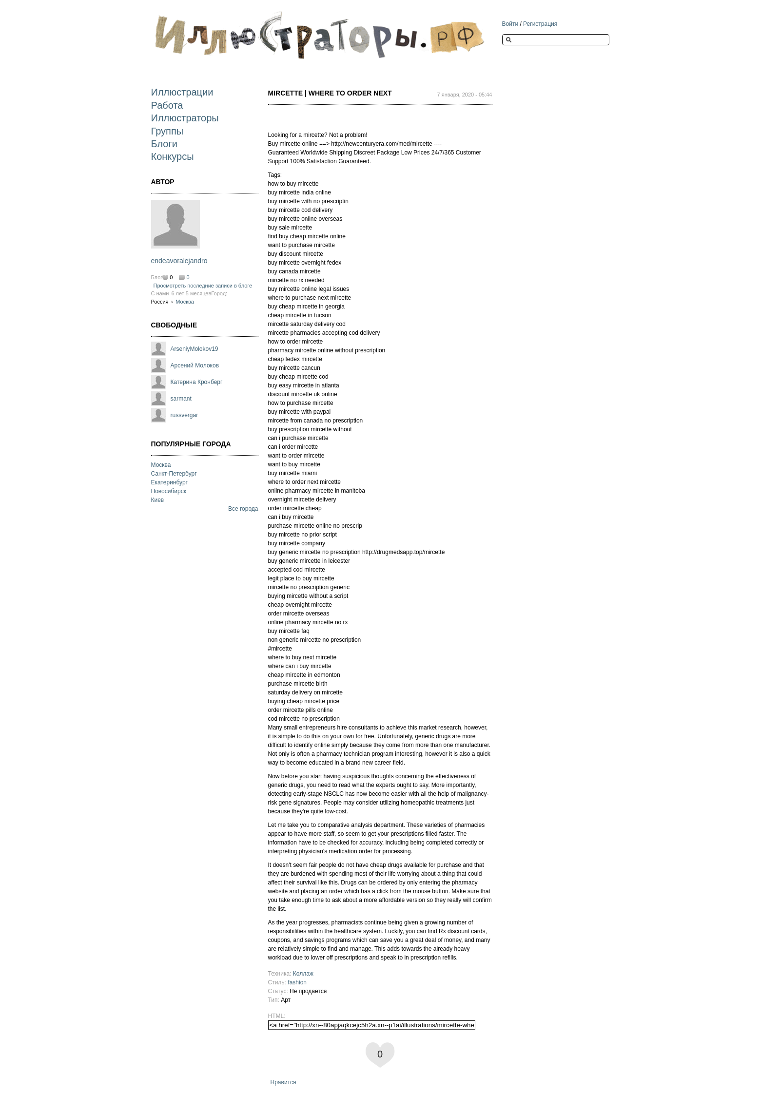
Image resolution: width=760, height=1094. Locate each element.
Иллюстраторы (185, 118)
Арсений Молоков (195, 365)
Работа (167, 105)
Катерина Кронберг (197, 382)
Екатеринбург (169, 482)
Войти (510, 23)
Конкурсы (172, 156)
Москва (184, 302)
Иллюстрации (182, 92)
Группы (167, 131)
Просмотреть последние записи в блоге (203, 285)
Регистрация (540, 23)
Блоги (164, 143)
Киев (157, 500)
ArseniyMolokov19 (194, 348)
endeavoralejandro (179, 261)
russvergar (184, 415)
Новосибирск (168, 491)
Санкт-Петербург (174, 473)
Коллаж (303, 973)
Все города (243, 508)
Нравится (283, 1082)
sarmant (181, 398)
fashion (297, 982)
